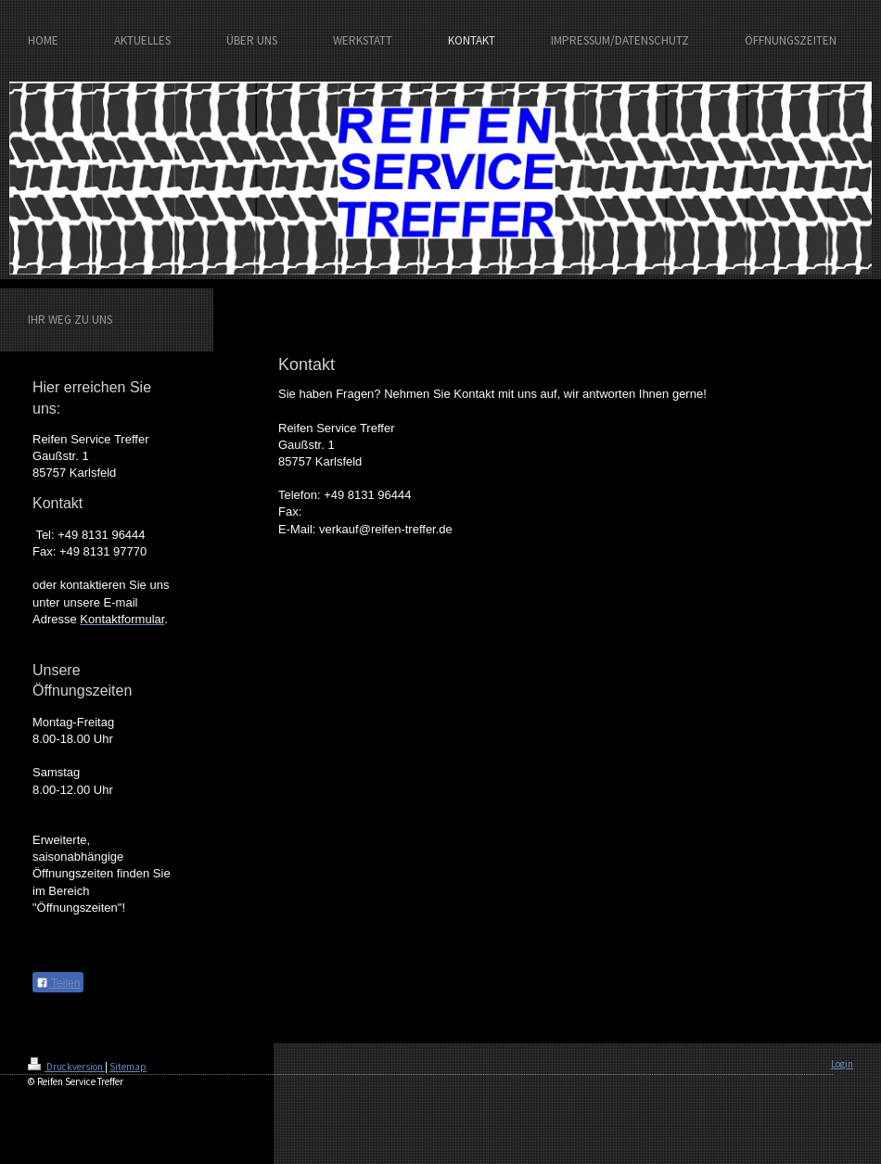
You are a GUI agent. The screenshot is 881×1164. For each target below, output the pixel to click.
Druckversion (66, 1066)
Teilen (58, 983)
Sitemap (128, 1066)
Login (842, 1063)
